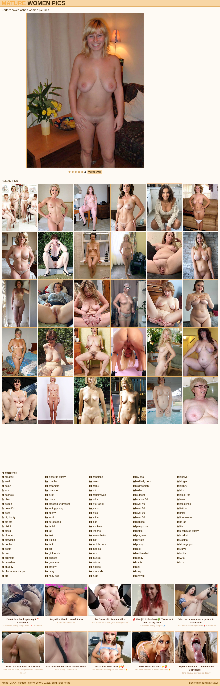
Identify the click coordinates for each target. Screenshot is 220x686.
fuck (49, 544)
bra (5, 553)
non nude (96, 571)
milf (92, 540)
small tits (183, 495)
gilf (48, 549)
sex (136, 567)
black (6, 531)
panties (139, 522)
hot (92, 490)
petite (138, 531)
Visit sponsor (94, 172)
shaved (139, 576)
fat (48, 531)
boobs (7, 544)
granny (50, 567)
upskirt (182, 535)
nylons (138, 477)
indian (94, 499)
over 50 (139, 508)
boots (6, 549)
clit (5, 576)
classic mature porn (14, 571)
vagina (182, 540)
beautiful (8, 508)
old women (141, 486)
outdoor (139, 495)
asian (6, 486)
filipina (50, 540)
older (137, 490)
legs (93, 522)
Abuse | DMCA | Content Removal (18, 683)
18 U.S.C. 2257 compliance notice (53, 683)
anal (6, 481)
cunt (49, 495)
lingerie (95, 531)
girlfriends (52, 553)
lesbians (95, 526)
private (138, 540)
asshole (8, 495)
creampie (52, 486)
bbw (6, 499)
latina (94, 517)
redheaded (141, 553)
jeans (94, 508)
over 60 (139, 513)
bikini (6, 526)
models (95, 549)
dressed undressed (58, 504)
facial (50, 526)
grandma (52, 562)
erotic (50, 517)
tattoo (182, 508)
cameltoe (8, 562)
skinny (182, 486)
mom (93, 553)
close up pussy (55, 477)
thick (181, 513)
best (6, 513)
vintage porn (185, 544)
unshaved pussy (188, 531)
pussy (138, 544)
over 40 (139, 504)
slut (180, 490)
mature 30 (140, 499)
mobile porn (97, 544)
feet (49, 535)
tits (180, 526)
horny (94, 486)
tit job (181, 522)
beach (7, 504)
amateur (8, 477)
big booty (8, 517)
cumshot (51, 490)
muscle (95, 558)
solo (181, 499)
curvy (50, 499)
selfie (137, 562)
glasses (51, 558)
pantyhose (140, 526)
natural (94, 562)
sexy (137, 571)
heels (94, 481)
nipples (95, 567)
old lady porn (142, 481)
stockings (184, 504)
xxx (180, 562)
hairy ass (52, 576)
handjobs (96, 477)
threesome (184, 517)
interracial (96, 504)
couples (51, 481)
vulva (181, 549)
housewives (97, 495)
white (181, 553)
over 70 (139, 517)
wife (181, 558)
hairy (49, 571)
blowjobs (8, 540)
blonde (7, 535)
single (182, 481)
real (137, 549)
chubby (7, 567)
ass (5, 490)
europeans (53, 522)
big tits (7, 522)
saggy (138, 558)
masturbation (98, 535)
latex (93, 513)
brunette (8, 558)
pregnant (139, 535)
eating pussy (54, 508)
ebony (50, 513)
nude (93, 576)
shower (182, 477)
